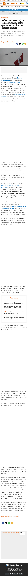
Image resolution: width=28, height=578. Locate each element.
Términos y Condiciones (11, 569)
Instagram (10, 574)
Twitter (8, 574)
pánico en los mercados (15, 82)
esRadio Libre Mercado (15, 6)
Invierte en (8, 6)
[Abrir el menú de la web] (1, 3)
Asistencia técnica (11, 570)
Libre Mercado (4, 17)
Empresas (2, 6)
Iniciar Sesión (27, 3)
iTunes (22, 574)
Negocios (23, 6)
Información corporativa (13, 568)
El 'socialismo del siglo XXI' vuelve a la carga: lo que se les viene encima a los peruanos (14, 317)
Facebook (6, 574)
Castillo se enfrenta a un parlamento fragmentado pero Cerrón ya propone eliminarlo (12, 308)
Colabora (22, 3)
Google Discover (15, 574)
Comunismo (9, 516)
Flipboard (17, 574)
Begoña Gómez (14, 0)
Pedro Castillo (16, 516)
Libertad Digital (14, 565)
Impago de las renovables (23, 0)
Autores (19, 570)
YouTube (13, 574)
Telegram (20, 574)
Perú (6, 516)
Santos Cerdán (8, 0)
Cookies (20, 569)
